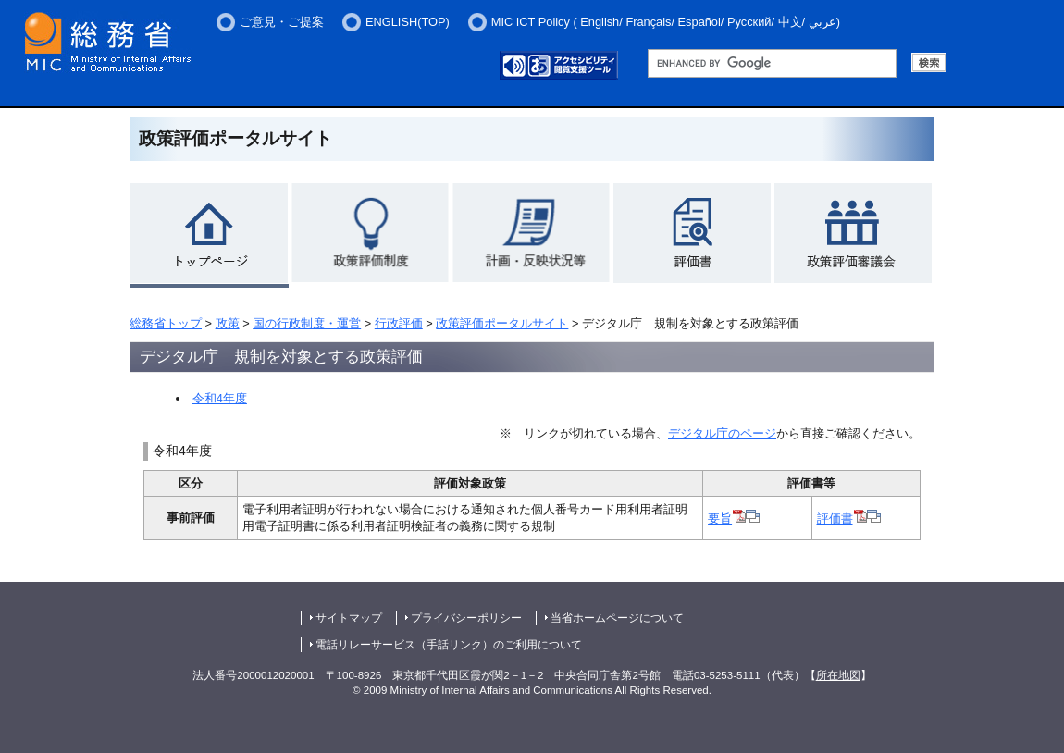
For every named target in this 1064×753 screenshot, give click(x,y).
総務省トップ (166, 323)
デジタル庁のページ (722, 433)
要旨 (734, 518)
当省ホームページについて (617, 617)
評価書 (849, 518)
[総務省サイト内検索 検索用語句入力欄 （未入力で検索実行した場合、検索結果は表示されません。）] (772, 63)
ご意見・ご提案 (282, 22)
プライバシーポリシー (466, 617)
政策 (228, 323)
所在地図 (838, 675)
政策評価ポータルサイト (502, 323)
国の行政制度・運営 (307, 323)
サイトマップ (348, 617)
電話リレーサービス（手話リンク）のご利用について (448, 644)
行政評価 (399, 323)
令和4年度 (219, 398)
